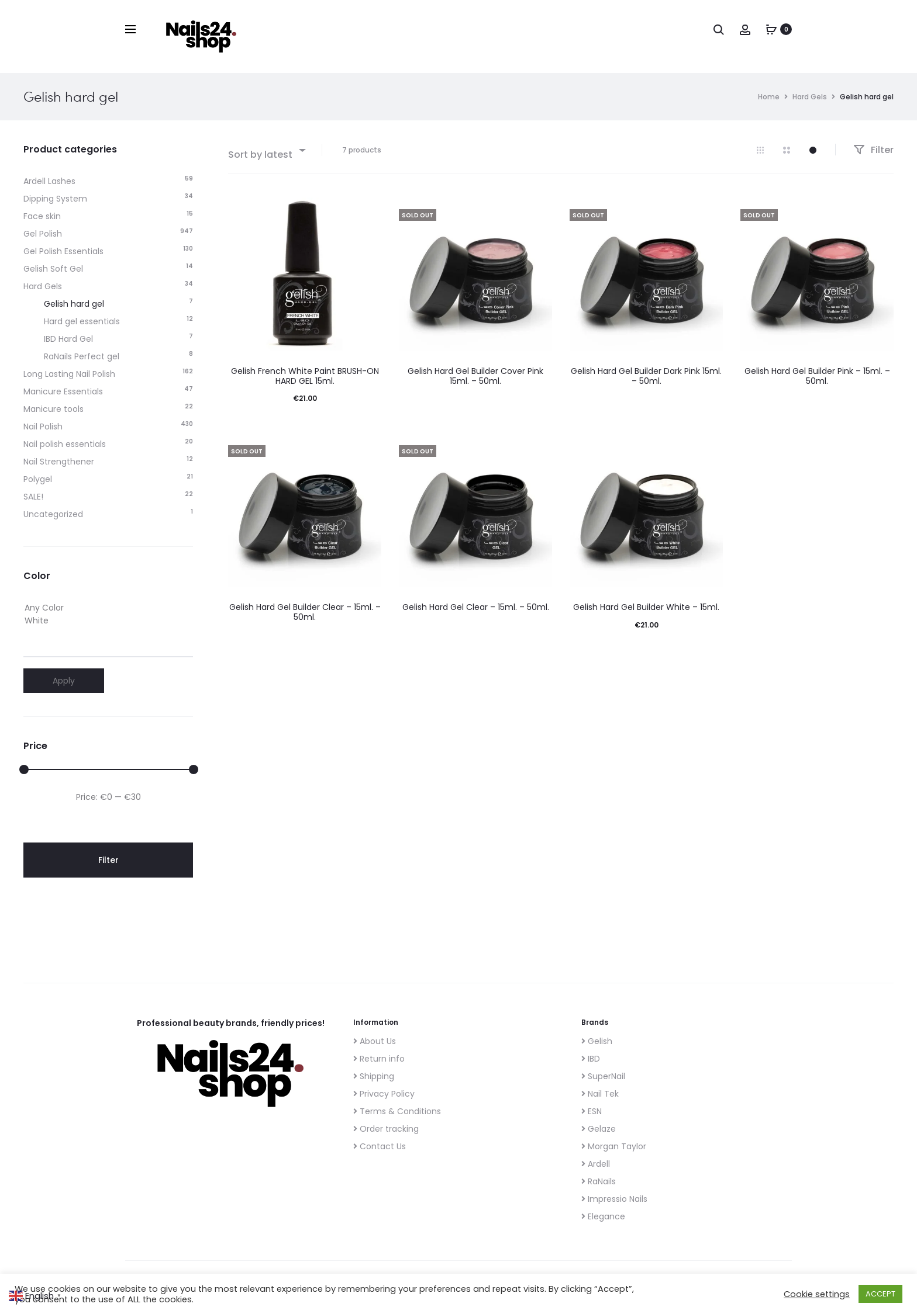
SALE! (33, 496)
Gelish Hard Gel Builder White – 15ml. (646, 607)
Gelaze (598, 1129)
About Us (374, 1041)
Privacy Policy (384, 1094)
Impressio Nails (614, 1199)
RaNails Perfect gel (81, 356)
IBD (590, 1059)
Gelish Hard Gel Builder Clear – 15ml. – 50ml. (305, 612)
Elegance (603, 1216)
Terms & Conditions (397, 1111)
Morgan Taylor (613, 1146)
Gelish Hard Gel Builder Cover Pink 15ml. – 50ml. (475, 376)
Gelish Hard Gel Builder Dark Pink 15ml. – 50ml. (646, 376)
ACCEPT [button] (880, 1293)
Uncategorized (53, 514)
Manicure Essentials (63, 391)
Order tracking (386, 1129)
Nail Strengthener (58, 461)
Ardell (595, 1164)
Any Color (108, 608)
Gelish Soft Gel (53, 269)
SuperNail (603, 1076)
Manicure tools (53, 409)
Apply (64, 681)
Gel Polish (42, 234)
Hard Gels (809, 97)
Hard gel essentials (82, 321)
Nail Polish (43, 426)
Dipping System (55, 198)
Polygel (37, 479)
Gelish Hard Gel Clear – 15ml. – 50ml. (475, 607)
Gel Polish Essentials (63, 251)
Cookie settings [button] (817, 1294)
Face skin (42, 216)
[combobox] (266, 150)
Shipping (373, 1076)
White (108, 621)
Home (769, 97)
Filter (873, 150)
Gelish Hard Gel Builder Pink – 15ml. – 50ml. (817, 376)
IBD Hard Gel (68, 339)
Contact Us (379, 1146)
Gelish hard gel (74, 304)
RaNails (598, 1181)
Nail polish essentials (64, 444)
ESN (591, 1111)
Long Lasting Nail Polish (69, 374)
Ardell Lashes (49, 181)
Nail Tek (600, 1094)
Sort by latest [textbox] (260, 154)
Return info (379, 1059)
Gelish (596, 1041)
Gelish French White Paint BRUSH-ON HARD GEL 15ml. (305, 376)
